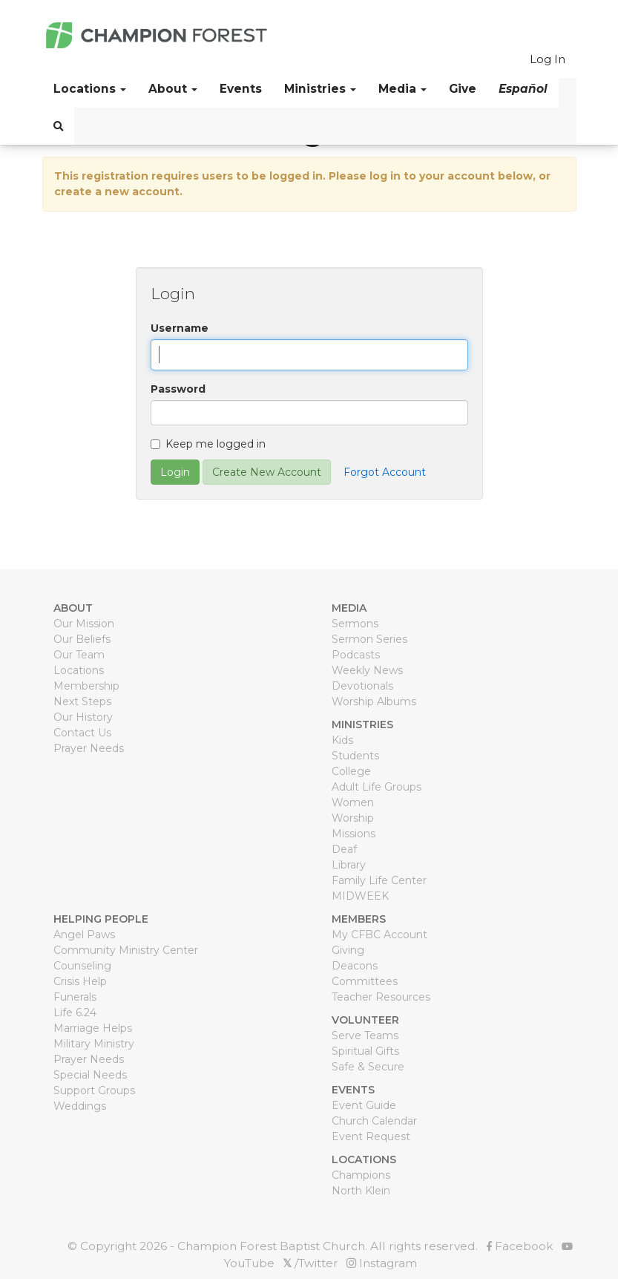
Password (178, 389)
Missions (353, 833)
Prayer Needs (88, 748)
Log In (547, 59)
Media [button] (402, 89)
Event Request (371, 1136)
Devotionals (362, 686)
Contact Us (82, 732)
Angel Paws (84, 934)
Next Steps (82, 701)
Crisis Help (80, 981)
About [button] (172, 89)
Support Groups (94, 1090)
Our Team (79, 654)
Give (462, 89)
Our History (83, 717)
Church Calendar (374, 1121)
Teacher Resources (381, 997)
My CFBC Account (379, 934)
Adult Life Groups (376, 787)
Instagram (381, 1263)
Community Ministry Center (125, 950)
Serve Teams (365, 1035)
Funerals (74, 997)
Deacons (355, 965)
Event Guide (364, 1105)
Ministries (320, 89)
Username (179, 328)
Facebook (519, 1246)
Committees (365, 981)
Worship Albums (374, 701)
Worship (353, 818)
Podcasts (356, 654)
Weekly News (367, 670)
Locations (78, 670)
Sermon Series (369, 639)
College (351, 771)
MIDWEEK (360, 896)
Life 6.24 (74, 1012)
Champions (361, 1175)
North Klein (361, 1190)
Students (355, 755)
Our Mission (83, 623)
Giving (348, 950)
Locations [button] (89, 89)
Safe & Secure (368, 1066)
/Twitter (310, 1263)
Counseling (82, 965)
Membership (86, 686)
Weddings (79, 1106)
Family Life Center (379, 880)
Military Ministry (93, 1043)
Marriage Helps (92, 1028)
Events (241, 89)
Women (353, 802)
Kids (342, 740)
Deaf (344, 849)
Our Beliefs (82, 639)
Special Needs (90, 1075)
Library (349, 864)
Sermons (355, 623)
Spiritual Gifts (365, 1051)
